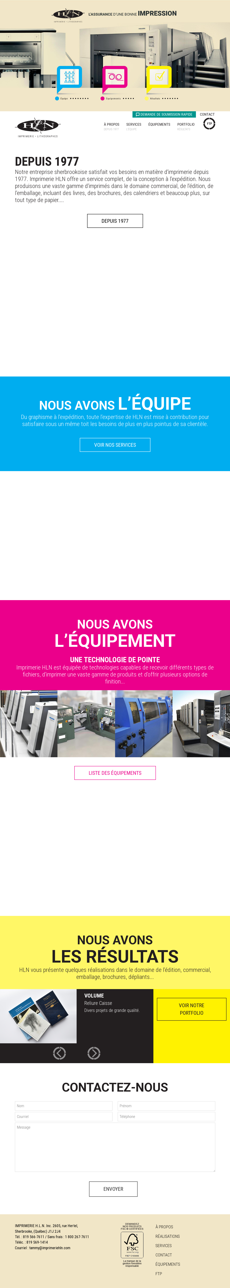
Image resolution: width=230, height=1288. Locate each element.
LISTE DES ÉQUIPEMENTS (115, 773)
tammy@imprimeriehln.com (49, 1248)
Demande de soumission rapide (164, 114)
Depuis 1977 (115, 221)
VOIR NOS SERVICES (115, 445)
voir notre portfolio (191, 1009)
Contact (207, 114)
